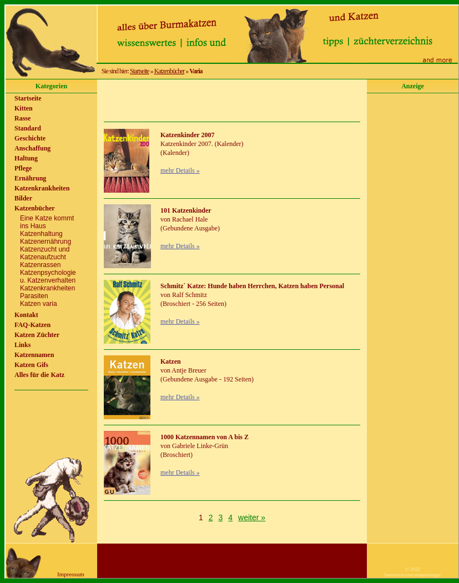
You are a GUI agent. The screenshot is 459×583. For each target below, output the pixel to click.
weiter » (251, 517)
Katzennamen (34, 355)
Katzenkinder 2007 (187, 135)
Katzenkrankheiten (41, 188)
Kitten (23, 108)
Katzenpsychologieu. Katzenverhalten (48, 276)
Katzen (170, 361)
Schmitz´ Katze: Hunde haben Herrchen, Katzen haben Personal (252, 286)
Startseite (139, 71)
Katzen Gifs (31, 365)
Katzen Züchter (36, 335)
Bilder (23, 198)
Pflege (23, 168)
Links (22, 345)
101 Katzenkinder (185, 210)
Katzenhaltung (41, 234)
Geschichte (30, 138)
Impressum (70, 574)
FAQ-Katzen (32, 325)
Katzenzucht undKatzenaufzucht (44, 253)
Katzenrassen (40, 265)
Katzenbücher (169, 71)
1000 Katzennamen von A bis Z (204, 437)
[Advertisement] (232, 100)
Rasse (22, 118)
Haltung (26, 158)
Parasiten (34, 296)
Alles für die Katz (39, 375)
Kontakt (26, 315)
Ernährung (30, 178)
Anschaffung (32, 148)
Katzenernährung (45, 241)
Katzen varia (38, 304)
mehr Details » (180, 170)
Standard (27, 128)
